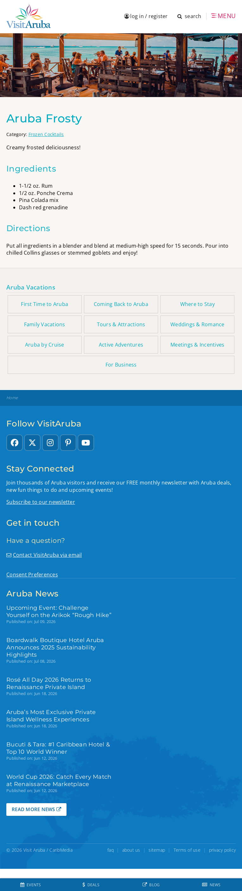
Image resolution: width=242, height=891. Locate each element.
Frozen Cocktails (46, 134)
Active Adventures (121, 344)
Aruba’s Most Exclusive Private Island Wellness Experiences (51, 716)
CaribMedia (61, 850)
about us (131, 850)
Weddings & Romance (197, 324)
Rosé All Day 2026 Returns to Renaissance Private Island (48, 683)
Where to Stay (197, 304)
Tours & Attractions (121, 324)
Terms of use (187, 850)
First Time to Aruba (44, 304)
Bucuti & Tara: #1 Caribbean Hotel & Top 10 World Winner (58, 748)
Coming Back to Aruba (121, 304)
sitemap (157, 850)
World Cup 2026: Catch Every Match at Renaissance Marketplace (58, 780)
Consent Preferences (32, 574)
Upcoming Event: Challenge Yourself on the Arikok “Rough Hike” (58, 611)
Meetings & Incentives (197, 344)
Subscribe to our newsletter (40, 501)
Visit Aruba (34, 850)
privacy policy (222, 850)
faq (110, 850)
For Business (121, 364)
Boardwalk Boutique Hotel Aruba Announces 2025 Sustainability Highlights (55, 647)
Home (12, 397)
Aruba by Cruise (44, 344)
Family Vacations (44, 324)
